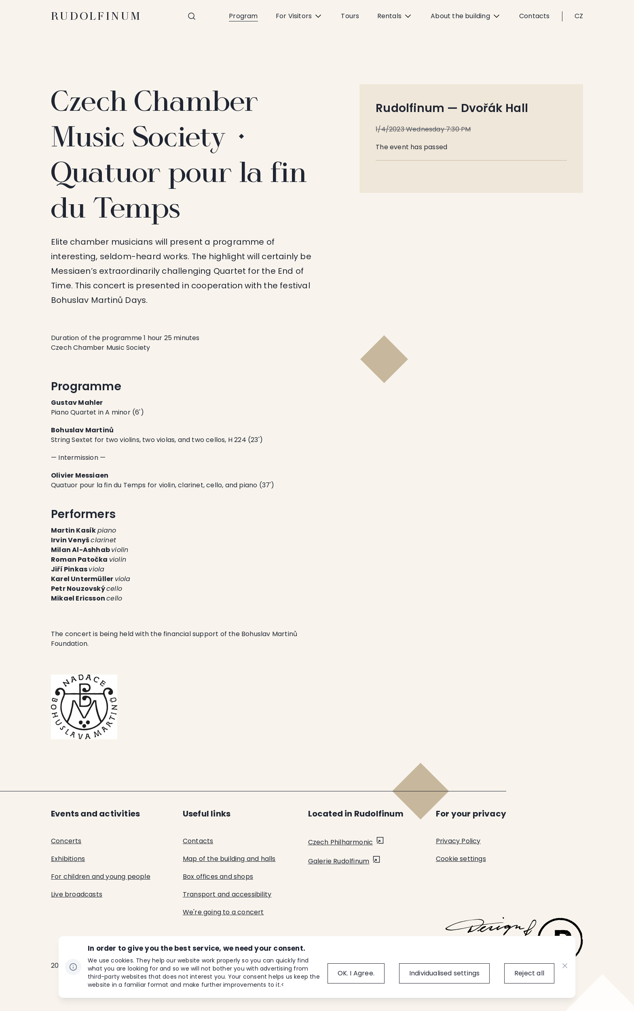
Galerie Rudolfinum (339, 861)
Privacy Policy (458, 841)
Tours (350, 16)
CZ (579, 16)
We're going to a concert (223, 912)
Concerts (66, 841)
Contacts (534, 16)
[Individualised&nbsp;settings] (440, 973)
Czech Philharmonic (340, 842)
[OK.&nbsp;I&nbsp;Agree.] (349, 973)
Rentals (395, 16)
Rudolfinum (96, 16)
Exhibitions (68, 858)
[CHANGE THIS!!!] (565, 967)
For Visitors (299, 16)
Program (243, 16)
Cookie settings (461, 858)
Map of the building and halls (229, 858)
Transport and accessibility (227, 894)
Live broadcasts (76, 894)
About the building (466, 16)
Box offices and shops (218, 876)
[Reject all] (529, 973)
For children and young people (100, 876)
